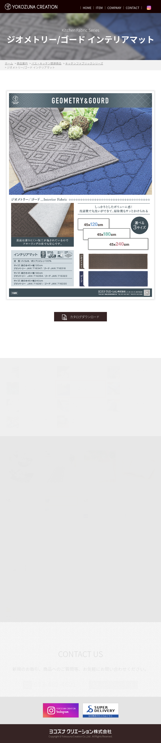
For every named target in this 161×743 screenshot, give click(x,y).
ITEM (99, 7)
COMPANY (114, 7)
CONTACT (132, 7)
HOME (87, 7)
